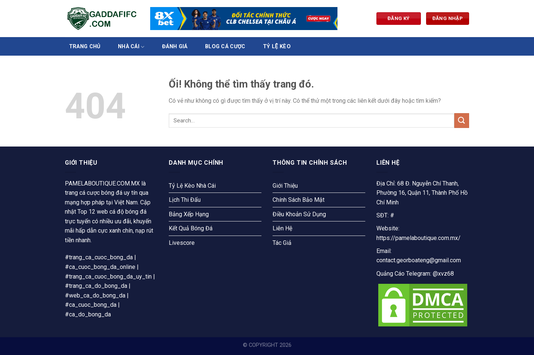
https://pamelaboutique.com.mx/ (418, 237)
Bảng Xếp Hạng (189, 214)
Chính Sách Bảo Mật (298, 199)
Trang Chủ (84, 47)
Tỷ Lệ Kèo (277, 47)
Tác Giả (282, 242)
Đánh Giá (174, 47)
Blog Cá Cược (225, 47)
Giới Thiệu (285, 185)
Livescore (182, 242)
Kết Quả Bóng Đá (190, 228)
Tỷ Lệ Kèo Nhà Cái (192, 185)
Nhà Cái (131, 46)
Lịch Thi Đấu (185, 199)
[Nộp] (461, 120)
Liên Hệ (282, 228)
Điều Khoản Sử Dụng (299, 214)
